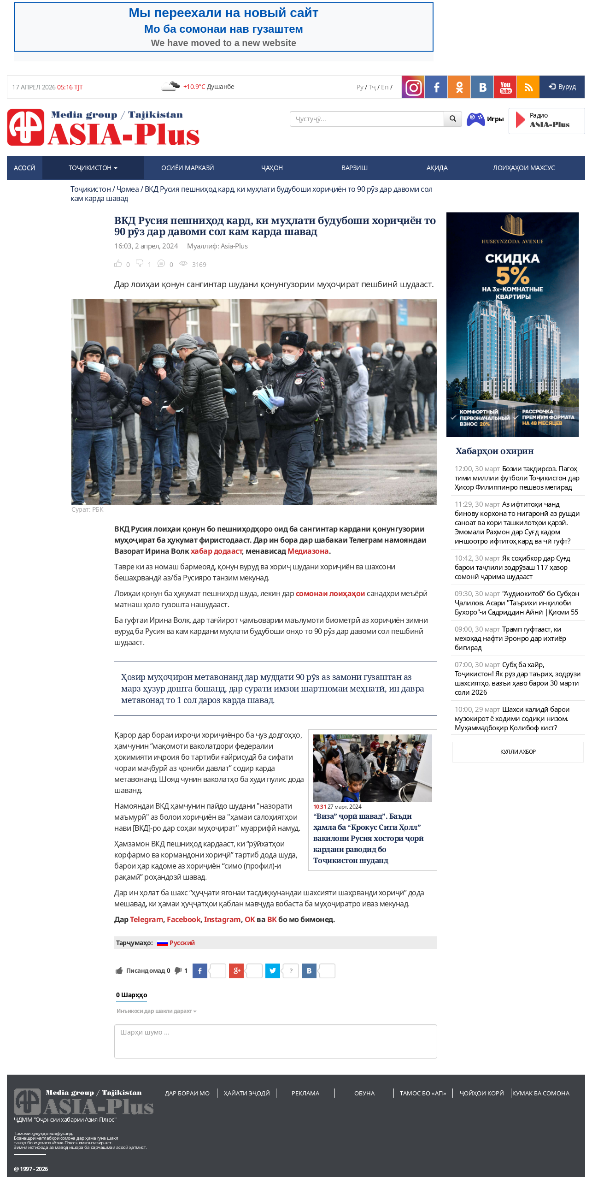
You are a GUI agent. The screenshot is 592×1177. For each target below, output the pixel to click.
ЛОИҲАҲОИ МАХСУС (524, 167)
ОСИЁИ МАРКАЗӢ (187, 167)
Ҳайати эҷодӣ (247, 1093)
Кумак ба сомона (540, 1093)
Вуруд (562, 86)
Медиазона (308, 551)
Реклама (305, 1093)
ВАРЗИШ (354, 167)
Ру (360, 87)
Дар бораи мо (187, 1093)
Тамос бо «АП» (423, 1093)
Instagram (222, 919)
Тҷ (372, 87)
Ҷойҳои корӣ (482, 1093)
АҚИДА (437, 167)
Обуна (364, 1093)
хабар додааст (216, 551)
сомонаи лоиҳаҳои (330, 593)
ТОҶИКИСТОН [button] (93, 167)
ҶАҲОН (272, 167)
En (384, 87)
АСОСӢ (24, 167)
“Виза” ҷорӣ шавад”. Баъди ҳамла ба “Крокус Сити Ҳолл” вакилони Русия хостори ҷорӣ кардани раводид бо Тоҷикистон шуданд (368, 838)
